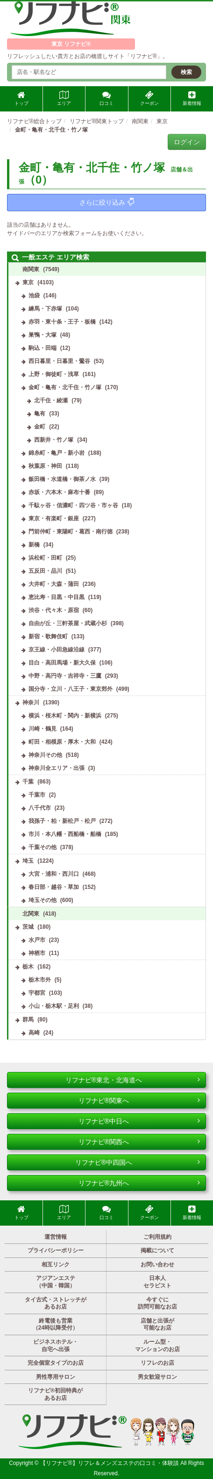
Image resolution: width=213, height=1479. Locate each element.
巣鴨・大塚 (42, 335)
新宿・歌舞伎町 (48, 636)
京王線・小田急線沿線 (56, 649)
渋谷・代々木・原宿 (53, 610)
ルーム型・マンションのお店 (157, 1345)
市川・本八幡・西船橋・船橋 (64, 834)
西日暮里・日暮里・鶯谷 (59, 361)
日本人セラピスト (157, 1282)
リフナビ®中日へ (139, 1121)
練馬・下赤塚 (45, 308)
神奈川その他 (45, 755)
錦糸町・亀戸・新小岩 (56, 453)
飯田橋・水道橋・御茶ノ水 (62, 479)
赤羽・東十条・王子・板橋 (62, 321)
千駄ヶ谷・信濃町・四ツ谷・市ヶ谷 (73, 505)
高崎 (34, 1032)
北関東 (30, 913)
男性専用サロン (55, 1377)
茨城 (28, 927)
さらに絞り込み (106, 202)
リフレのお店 (157, 1363)
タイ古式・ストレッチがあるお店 (55, 1303)
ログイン (187, 142)
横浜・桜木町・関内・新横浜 (64, 715)
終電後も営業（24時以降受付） (55, 1324)
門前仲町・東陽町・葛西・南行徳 (70, 531)
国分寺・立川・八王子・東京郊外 (70, 689)
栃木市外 (39, 979)
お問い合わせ (157, 1264)
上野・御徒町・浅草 (53, 374)
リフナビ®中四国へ (137, 1162)
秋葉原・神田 (45, 466)
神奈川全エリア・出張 (56, 768)
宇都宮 (36, 993)
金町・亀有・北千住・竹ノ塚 (64, 387)
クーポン (149, 98)
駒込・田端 (42, 348)
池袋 (34, 295)
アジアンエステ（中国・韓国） (55, 1282)
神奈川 (30, 702)
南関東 (30, 269)
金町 (39, 426)
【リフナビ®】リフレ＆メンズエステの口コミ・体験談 (110, 1463)
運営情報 (55, 1237)
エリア (64, 98)
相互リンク (56, 1264)
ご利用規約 (157, 1237)
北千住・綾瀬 (51, 400)
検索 (186, 72)
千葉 (28, 781)
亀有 (39, 413)
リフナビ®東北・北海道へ (132, 1080)
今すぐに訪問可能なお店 (157, 1303)
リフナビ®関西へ (139, 1142)
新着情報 (192, 98)
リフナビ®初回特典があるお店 (55, 1394)
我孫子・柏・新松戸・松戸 (62, 821)
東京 (28, 282)
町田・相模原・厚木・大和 (62, 742)
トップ (21, 98)
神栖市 (36, 953)
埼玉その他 (42, 900)
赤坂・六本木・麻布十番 (59, 492)
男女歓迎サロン (157, 1377)
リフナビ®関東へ (139, 1100)
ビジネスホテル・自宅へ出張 (55, 1345)
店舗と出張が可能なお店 (157, 1324)
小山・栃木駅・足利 (53, 1006)
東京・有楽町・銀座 (53, 518)
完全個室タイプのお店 (56, 1363)
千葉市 (36, 794)
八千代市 (39, 808)
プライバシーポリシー (56, 1250)
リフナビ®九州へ (139, 1183)
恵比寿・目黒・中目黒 (56, 597)
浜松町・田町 (45, 558)
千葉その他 (42, 847)
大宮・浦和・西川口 (53, 874)
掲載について (157, 1250)
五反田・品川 (45, 571)
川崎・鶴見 (42, 728)
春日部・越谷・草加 (53, 887)
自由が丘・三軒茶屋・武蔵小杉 (67, 623)
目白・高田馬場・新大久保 (62, 662)
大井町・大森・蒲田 (53, 584)
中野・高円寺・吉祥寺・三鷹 (64, 676)
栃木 (28, 966)
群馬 (28, 1019)
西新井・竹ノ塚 (53, 439)
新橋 (34, 544)
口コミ (106, 98)
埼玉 (28, 861)
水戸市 (36, 940)
